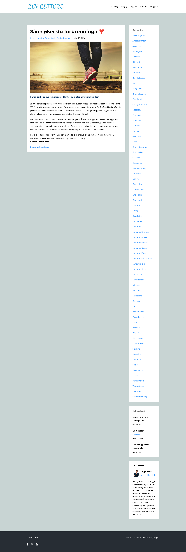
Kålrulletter (138, 431)
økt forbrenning (64, 38)
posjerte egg (138, 317)
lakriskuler (138, 221)
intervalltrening (37, 38)
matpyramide (138, 279)
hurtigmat (137, 163)
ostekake (137, 301)
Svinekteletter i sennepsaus (140, 419)
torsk (135, 375)
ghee (135, 141)
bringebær (137, 88)
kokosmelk (137, 200)
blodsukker (138, 67)
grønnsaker (138, 152)
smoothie (137, 354)
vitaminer (137, 391)
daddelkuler (138, 110)
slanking (136, 349)
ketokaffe (137, 173)
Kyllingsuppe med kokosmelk (141, 446)
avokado (136, 56)
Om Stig (115, 6)
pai (134, 306)
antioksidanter (139, 40)
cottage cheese (140, 104)
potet (135, 322)
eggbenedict (138, 115)
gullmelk (136, 157)
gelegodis (137, 136)
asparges (137, 46)
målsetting (137, 295)
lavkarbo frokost (140, 242)
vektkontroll (138, 380)
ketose (136, 179)
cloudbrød (137, 99)
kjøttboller (137, 184)
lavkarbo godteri (140, 248)
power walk (50, 38)
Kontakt (143, 6)
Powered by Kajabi (151, 537)
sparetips (137, 359)
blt (134, 83)
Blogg (124, 6)
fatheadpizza (138, 120)
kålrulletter (138, 216)
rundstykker (138, 338)
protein (136, 333)
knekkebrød (138, 195)
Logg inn (133, 6)
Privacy (137, 537)
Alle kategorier (139, 35)
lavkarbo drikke (140, 237)
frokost (136, 131)
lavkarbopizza (139, 269)
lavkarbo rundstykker (143, 258)
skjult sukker (138, 343)
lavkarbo (137, 226)
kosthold (136, 205)
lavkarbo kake (139, 253)
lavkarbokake (139, 264)
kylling (135, 210)
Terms (129, 537)
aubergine (137, 51)
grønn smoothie (140, 147)
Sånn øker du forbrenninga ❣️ (67, 31)
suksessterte (138, 370)
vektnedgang (138, 386)
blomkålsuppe (139, 78)
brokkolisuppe (139, 94)
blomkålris (137, 72)
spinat (135, 364)
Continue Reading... (39, 147)
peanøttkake (138, 311)
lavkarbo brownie (141, 232)
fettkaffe (136, 125)
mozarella (137, 290)
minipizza (137, 285)
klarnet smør (138, 189)
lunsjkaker (137, 274)
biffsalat (136, 62)
